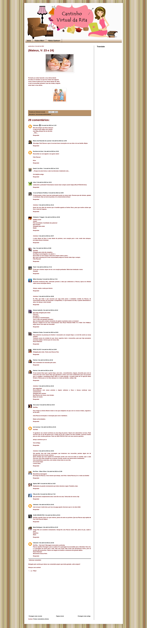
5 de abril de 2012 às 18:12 (50, 310)
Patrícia (35, 360)
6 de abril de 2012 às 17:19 (47, 494)
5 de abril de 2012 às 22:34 (45, 370)
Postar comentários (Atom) (41, 619)
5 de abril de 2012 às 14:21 (44, 182)
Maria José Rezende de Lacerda (42, 141)
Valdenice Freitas (38, 332)
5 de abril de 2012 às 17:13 (44, 267)
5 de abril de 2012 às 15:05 (55, 193)
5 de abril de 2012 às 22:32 (45, 360)
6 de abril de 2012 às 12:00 (54, 471)
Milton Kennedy (37, 279)
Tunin (34, 267)
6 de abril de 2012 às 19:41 (46, 504)
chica (34, 182)
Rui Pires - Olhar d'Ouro (40, 471)
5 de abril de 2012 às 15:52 (52, 217)
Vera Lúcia (36, 405)
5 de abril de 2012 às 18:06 (46, 296)
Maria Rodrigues (37, 527)
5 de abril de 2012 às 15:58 (43, 248)
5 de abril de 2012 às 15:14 (46, 205)
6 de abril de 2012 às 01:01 (48, 427)
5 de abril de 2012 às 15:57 (46, 236)
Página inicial (60, 616)
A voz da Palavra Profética (40, 193)
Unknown (35, 125)
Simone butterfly (37, 310)
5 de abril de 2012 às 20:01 (50, 332)
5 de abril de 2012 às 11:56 (59, 141)
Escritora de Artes (38, 151)
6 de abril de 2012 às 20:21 (52, 515)
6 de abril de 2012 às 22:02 (46, 543)
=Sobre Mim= (39, 41)
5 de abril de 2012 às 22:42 (46, 386)
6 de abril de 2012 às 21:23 (50, 527)
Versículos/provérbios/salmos (43, 114)
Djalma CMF (36, 483)
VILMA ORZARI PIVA (39, 515)
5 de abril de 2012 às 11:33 (48, 125)
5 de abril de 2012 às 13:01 (51, 151)
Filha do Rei (36, 494)
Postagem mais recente (35, 616)
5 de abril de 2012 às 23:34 (47, 405)
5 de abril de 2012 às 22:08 (49, 349)
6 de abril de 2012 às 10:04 (46, 451)
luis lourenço (37, 427)
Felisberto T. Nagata (38, 217)
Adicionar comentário (35, 560)
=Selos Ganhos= (54, 41)
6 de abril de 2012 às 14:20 (47, 483)
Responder (36, 135)
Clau (34, 248)
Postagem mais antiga (84, 616)
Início (29, 41)
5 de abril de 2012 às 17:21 (50, 279)
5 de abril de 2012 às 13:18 (51, 168)
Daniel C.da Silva (38, 168)
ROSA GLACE (37, 349)
